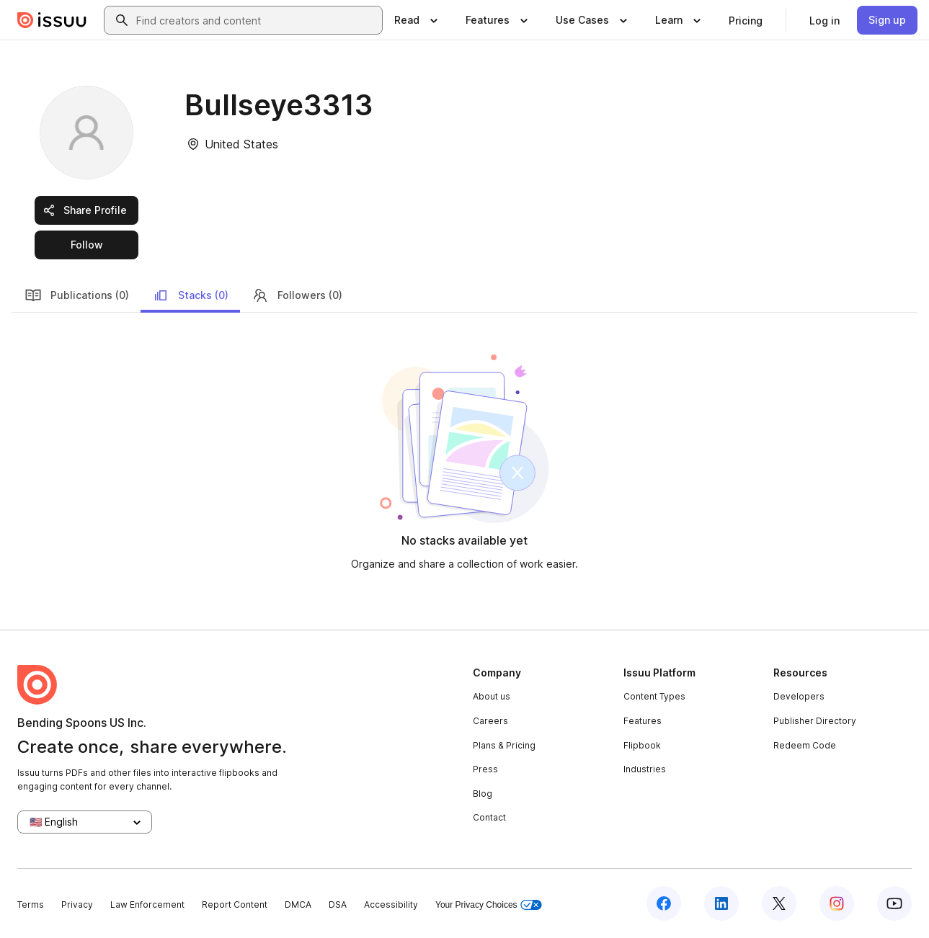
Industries (644, 769)
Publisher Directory (814, 720)
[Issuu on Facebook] (663, 903)
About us (491, 696)
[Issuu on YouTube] (894, 903)
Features (642, 720)
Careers (490, 720)
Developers (798, 696)
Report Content (234, 904)
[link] (745, 20)
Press (485, 769)
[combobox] (256, 20)
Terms (30, 904)
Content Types (654, 696)
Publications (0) (77, 295)
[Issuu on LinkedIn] (721, 903)
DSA (338, 904)
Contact (489, 817)
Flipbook (642, 745)
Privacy (77, 904)
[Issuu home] (52, 20)
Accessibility (391, 904)
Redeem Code (804, 745)
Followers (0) (297, 295)
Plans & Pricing (504, 745)
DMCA (298, 904)
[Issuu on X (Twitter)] (779, 903)
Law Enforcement (147, 904)
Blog (482, 793)
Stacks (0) (190, 295)
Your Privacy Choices (488, 905)
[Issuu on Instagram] (836, 903)
